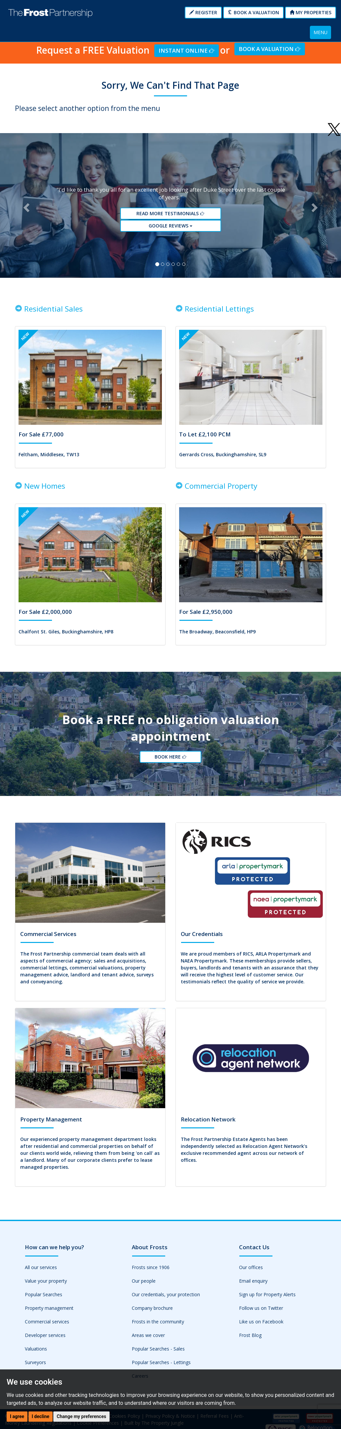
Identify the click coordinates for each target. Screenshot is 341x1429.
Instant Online (186, 50)
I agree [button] (17, 1416)
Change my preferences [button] (81, 1416)
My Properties (310, 12)
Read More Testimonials (170, 214)
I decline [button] (40, 1416)
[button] (25, 205)
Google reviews (170, 225)
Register (203, 12)
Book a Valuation (253, 12)
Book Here (170, 757)
